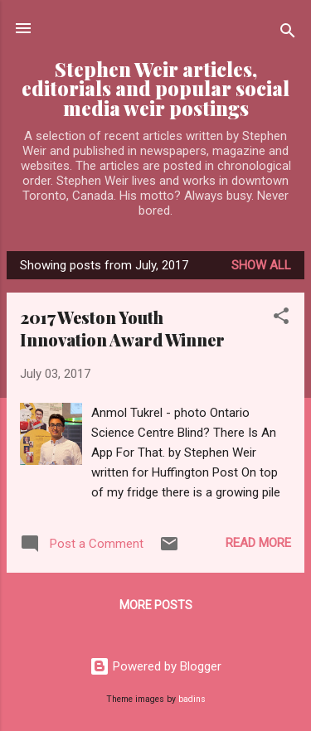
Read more (258, 542)
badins (192, 699)
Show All (261, 265)
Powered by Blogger (155, 666)
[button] (281, 319)
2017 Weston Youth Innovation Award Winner (122, 328)
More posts (155, 605)
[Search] (288, 33)
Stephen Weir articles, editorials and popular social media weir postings (155, 88)
